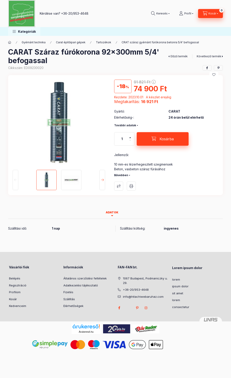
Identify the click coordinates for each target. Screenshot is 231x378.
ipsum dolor (180, 286)
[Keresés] (160, 13)
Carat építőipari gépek (70, 42)
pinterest (137, 307)
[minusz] (130, 142)
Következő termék (209, 56)
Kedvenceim (17, 306)
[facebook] (207, 68)
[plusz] (130, 135)
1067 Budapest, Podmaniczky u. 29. (145, 281)
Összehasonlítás (118, 186)
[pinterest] (218, 68)
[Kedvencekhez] (213, 74)
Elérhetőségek (73, 306)
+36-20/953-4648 (74, 13)
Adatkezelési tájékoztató (80, 285)
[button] (24, 31)
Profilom (15, 292)
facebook (119, 307)
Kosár (13, 299)
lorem (176, 279)
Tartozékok (103, 42)
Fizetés (68, 292)
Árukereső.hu (86, 331)
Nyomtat (131, 186)
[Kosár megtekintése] (210, 13)
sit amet (177, 293)
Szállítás (69, 299)
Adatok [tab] (112, 212)
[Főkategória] (9, 42)
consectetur (180, 307)
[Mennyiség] (122, 138)
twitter (128, 307)
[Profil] (186, 13)
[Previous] (15, 180)
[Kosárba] (163, 139)
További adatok (125, 125)
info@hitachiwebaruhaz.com (143, 296)
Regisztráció (17, 285)
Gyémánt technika (34, 42)
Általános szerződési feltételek (85, 278)
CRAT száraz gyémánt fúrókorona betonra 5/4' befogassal (160, 42)
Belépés (14, 278)
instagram (146, 307)
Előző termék (179, 56)
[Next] (102, 180)
